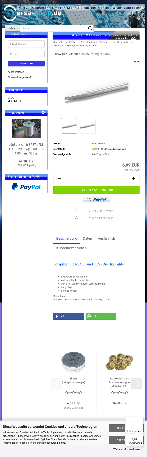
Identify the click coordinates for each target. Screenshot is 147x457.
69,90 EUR (26, 165)
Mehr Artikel (14, 105)
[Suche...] (12, 28)
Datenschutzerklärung (53, 442)
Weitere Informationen (126, 449)
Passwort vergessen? (19, 81)
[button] (93, 39)
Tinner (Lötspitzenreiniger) (73, 384)
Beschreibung (66, 243)
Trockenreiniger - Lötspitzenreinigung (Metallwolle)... (119, 386)
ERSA (137, 65)
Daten (87, 243)
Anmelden (26, 67)
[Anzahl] (96, 182)
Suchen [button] (77, 39)
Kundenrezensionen (71, 252)
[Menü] (141, 419)
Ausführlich (106, 243)
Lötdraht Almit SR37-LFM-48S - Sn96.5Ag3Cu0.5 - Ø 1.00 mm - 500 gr (26, 153)
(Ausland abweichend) (115, 153)
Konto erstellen (16, 76)
